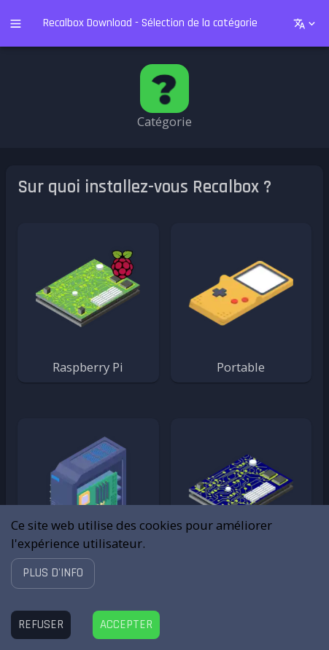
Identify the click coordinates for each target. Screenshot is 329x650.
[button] (53, 573)
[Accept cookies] (126, 625)
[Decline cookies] (41, 625)
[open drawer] (15, 23)
